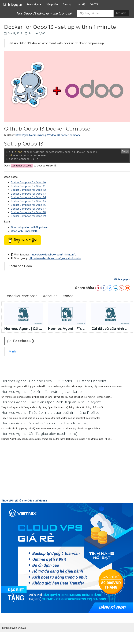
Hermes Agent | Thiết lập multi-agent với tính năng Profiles (50, 413)
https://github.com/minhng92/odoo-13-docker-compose (48, 135)
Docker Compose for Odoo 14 (28, 197)
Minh (12, 351)
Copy (125, 151)
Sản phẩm (52, 4)
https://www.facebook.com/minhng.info (53, 254)
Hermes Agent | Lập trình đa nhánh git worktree (41, 392)
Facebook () (20, 341)
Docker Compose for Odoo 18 (28, 212)
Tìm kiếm (121, 13)
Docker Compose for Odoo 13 (28, 193)
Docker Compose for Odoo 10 (28, 182)
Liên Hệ (81, 4)
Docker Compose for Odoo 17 (28, 208)
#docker (50, 296)
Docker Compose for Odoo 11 (28, 186)
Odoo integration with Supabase (29, 227)
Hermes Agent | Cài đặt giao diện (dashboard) (39, 434)
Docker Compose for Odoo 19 (28, 216)
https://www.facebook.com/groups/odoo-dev (55, 258)
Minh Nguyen (12, 5)
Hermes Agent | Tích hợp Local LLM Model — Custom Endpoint (53, 381)
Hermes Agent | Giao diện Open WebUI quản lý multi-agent (51, 402)
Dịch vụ (67, 4)
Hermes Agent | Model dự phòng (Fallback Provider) (44, 423)
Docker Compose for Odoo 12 (28, 189)
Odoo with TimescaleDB (24, 231)
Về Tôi (94, 4)
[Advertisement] (67, 467)
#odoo (67, 296)
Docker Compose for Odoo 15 (28, 201)
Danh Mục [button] (34, 4)
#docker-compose (22, 296)
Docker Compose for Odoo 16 (28, 204)
